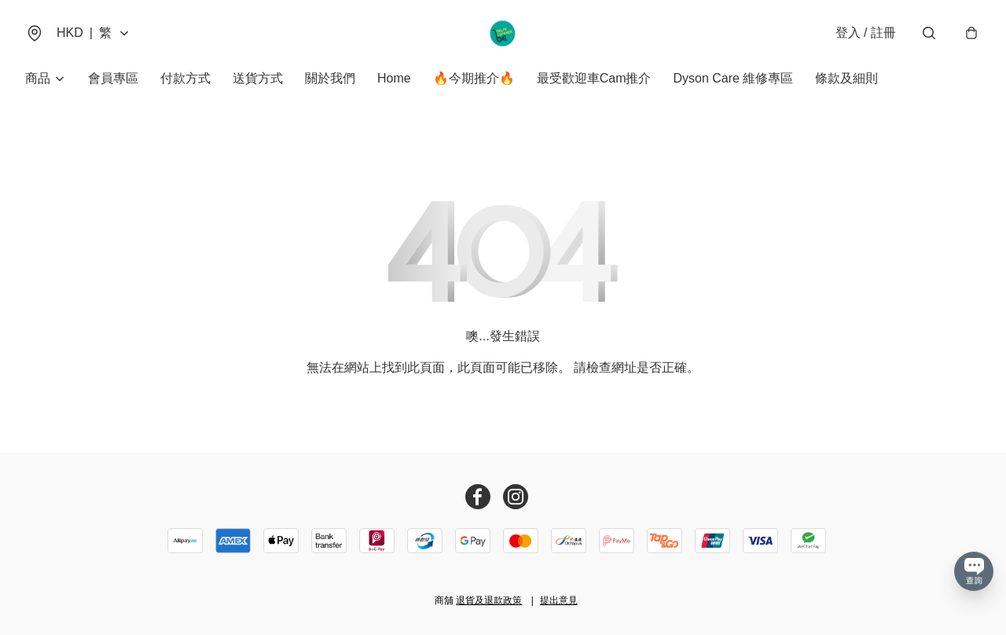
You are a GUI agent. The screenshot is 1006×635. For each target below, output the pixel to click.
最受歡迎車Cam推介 (594, 78)
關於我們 (330, 78)
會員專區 (113, 78)
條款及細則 (846, 78)
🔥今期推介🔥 (474, 78)
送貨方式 (258, 78)
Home (394, 78)
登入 (865, 32)
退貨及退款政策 (489, 600)
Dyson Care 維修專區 (733, 78)
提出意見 (559, 600)
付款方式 (185, 78)
